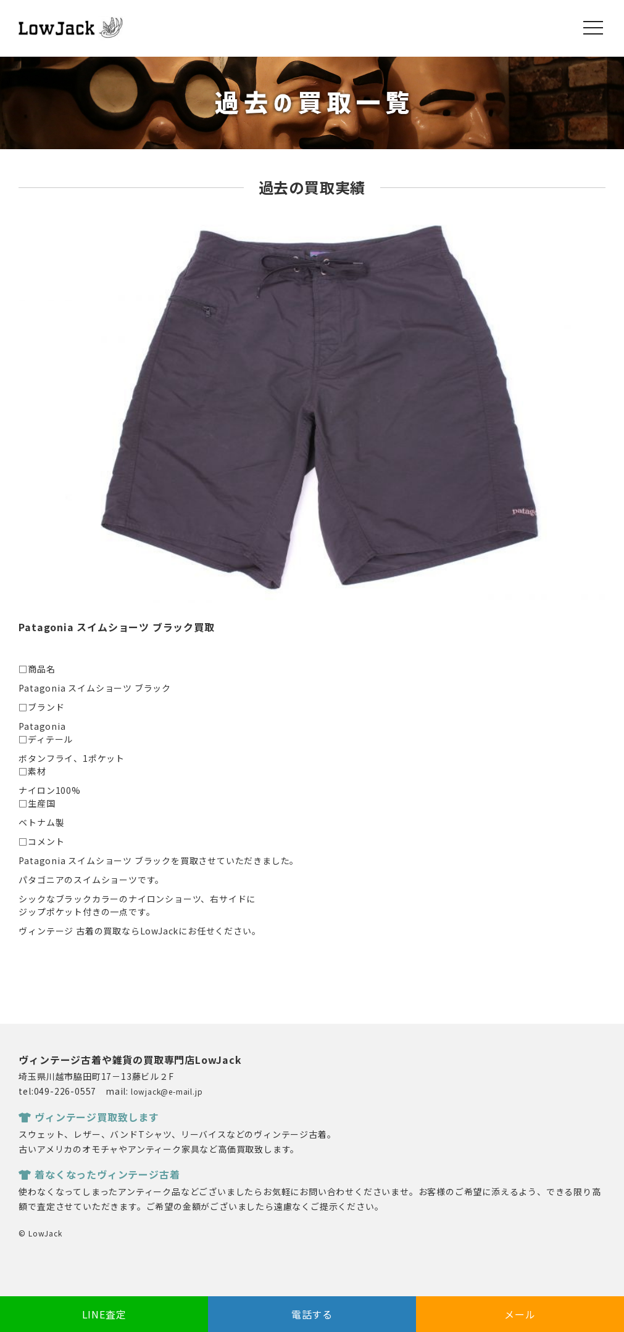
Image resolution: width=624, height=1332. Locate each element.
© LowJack (40, 1233)
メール (519, 1314)
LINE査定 (104, 1314)
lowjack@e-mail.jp (167, 1091)
